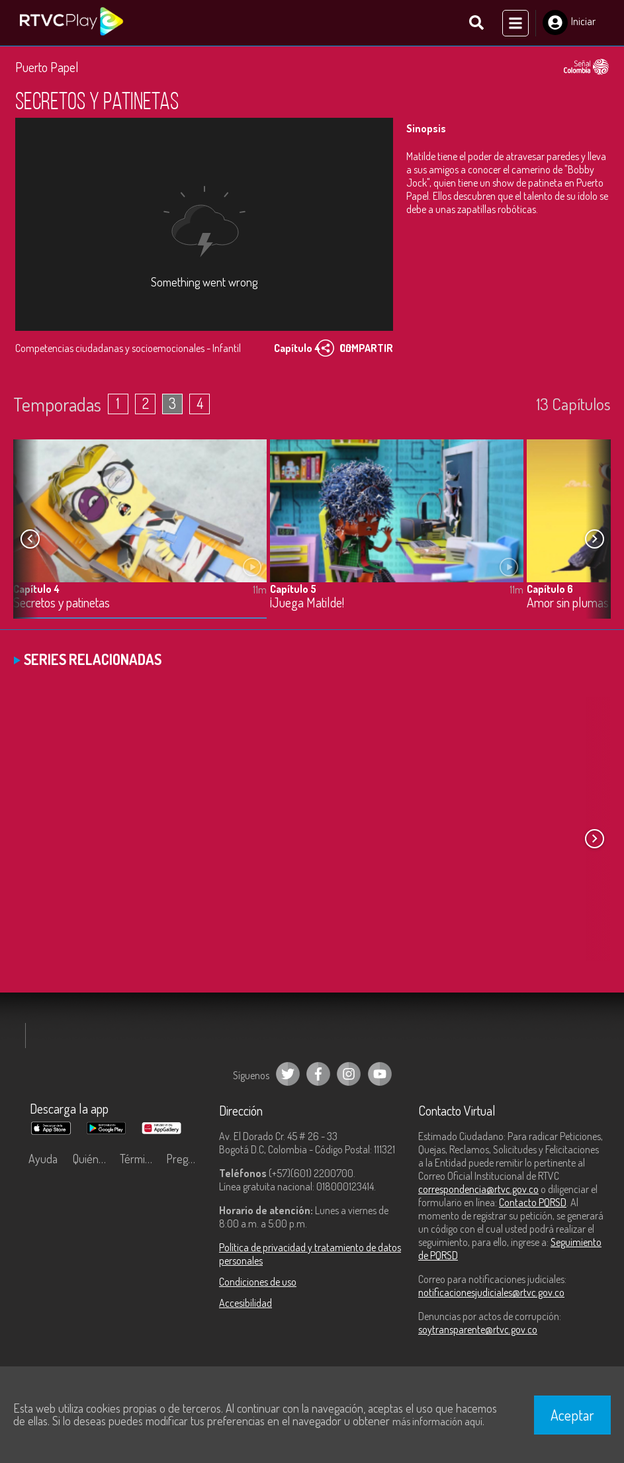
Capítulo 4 (36, 591)
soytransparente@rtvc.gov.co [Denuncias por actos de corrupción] (477, 1332)
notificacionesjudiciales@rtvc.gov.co (491, 1295)
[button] (594, 541)
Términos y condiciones (139, 1161)
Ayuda (43, 1161)
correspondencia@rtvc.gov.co (478, 1191)
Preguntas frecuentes (186, 1161)
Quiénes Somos (92, 1161)
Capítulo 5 (293, 591)
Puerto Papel (47, 69)
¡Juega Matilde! (307, 605)
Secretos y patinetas (61, 605)
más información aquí (437, 1421)
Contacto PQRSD (532, 1205)
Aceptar (572, 1414)
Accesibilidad (245, 1305)
